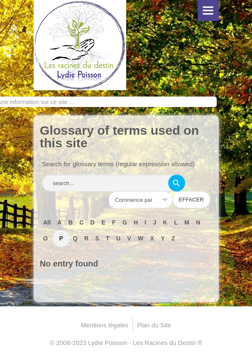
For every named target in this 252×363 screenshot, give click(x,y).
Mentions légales (104, 325)
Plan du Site (154, 325)
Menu (208, 10)
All (47, 222)
